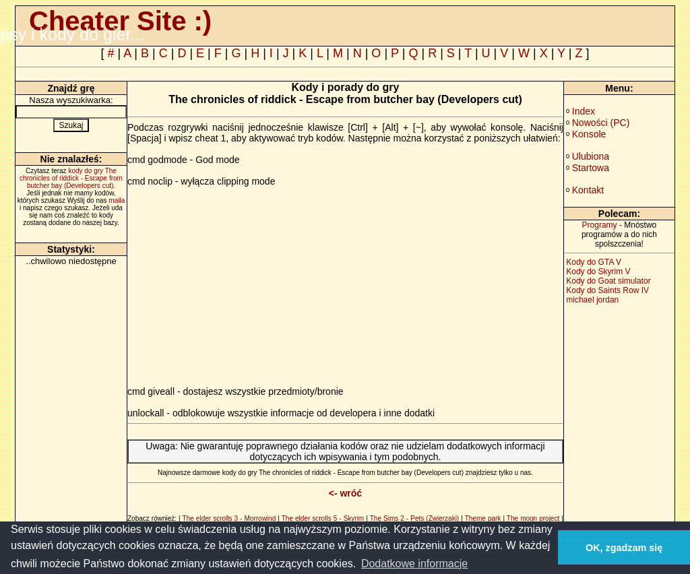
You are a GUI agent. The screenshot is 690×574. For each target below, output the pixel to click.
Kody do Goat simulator (608, 281)
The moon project (533, 518)
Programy (599, 225)
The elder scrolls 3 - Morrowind (229, 518)
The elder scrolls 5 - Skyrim (323, 518)
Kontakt (588, 190)
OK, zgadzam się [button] (624, 547)
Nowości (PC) (601, 122)
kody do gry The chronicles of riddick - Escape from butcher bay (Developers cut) (71, 178)
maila (116, 200)
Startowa (590, 167)
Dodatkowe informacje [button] (414, 563)
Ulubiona (590, 156)
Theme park (483, 518)
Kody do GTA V (593, 262)
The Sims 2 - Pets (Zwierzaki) (414, 518)
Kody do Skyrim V (598, 271)
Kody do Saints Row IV (607, 290)
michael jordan (592, 300)
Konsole (589, 134)
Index (583, 111)
